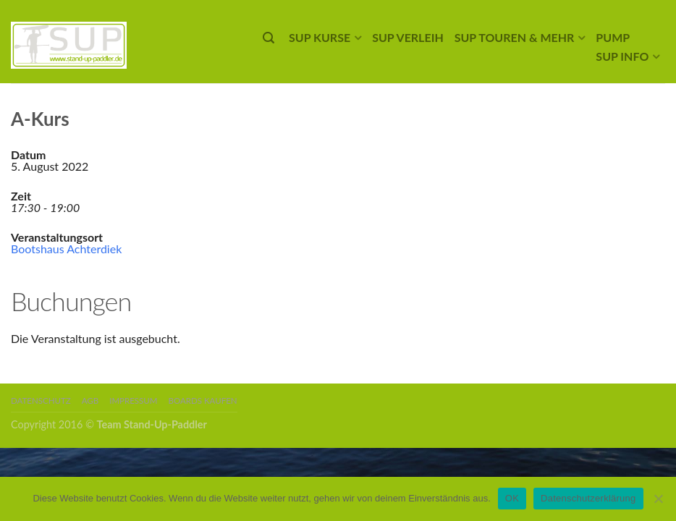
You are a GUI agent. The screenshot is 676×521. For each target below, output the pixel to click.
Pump (613, 37)
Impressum (133, 400)
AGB (90, 400)
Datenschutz (41, 400)
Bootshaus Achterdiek (66, 248)
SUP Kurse (319, 37)
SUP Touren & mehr (515, 37)
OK (512, 498)
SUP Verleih (408, 37)
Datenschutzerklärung (588, 498)
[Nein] (658, 498)
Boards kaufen (203, 400)
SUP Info (622, 56)
